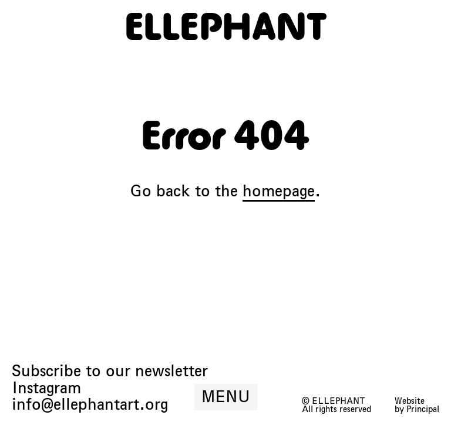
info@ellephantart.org (90, 404)
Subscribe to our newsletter (110, 371)
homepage (279, 191)
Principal (422, 409)
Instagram (46, 388)
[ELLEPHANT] (225, 26)
